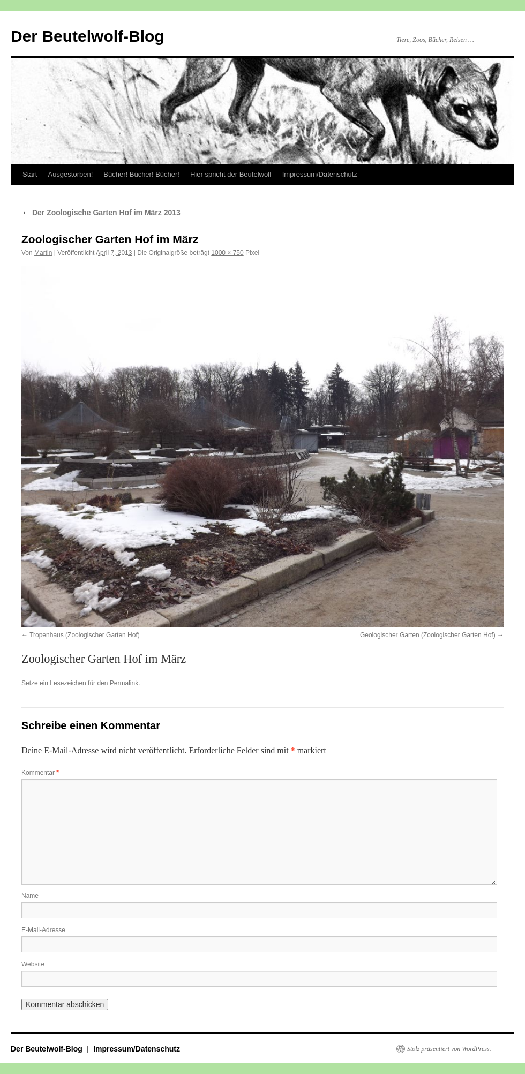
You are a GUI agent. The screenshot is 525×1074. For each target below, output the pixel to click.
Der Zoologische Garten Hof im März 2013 (101, 212)
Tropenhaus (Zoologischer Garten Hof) (84, 635)
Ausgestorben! (70, 174)
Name (30, 895)
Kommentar (40, 772)
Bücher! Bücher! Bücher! (141, 174)
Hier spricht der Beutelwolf (231, 174)
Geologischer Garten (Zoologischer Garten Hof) (428, 635)
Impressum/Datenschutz (319, 174)
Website (32, 964)
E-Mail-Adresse (43, 930)
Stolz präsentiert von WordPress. (449, 1049)
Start (29, 174)
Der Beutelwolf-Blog (87, 36)
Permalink (124, 683)
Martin (43, 252)
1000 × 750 (227, 252)
